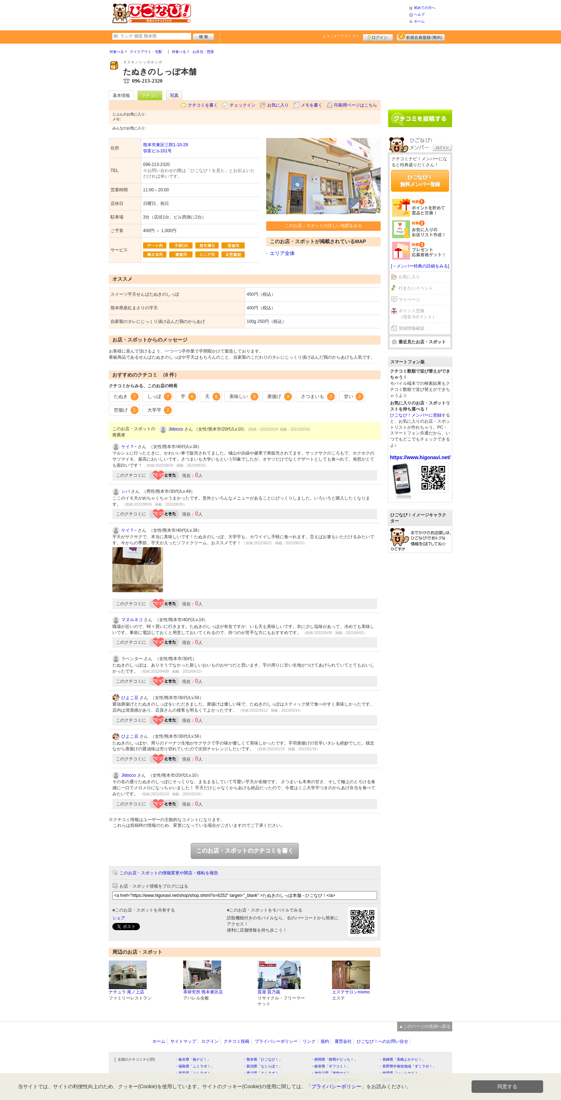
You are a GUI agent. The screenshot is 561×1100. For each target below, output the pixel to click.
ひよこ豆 (129, 697)
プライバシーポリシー (276, 1041)
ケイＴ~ (129, 446)
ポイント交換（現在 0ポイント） (417, 313)
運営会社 (343, 1041)
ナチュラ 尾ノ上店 (126, 992)
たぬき (126, 397)
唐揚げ (279, 397)
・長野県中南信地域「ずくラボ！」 (407, 1066)
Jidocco (176, 429)
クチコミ (149, 95)
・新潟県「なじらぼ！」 (262, 1066)
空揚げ (126, 410)
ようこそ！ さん (341, 36)
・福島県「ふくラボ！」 (194, 1066)
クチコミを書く (203, 105)
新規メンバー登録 (421, 36)
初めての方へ (424, 8)
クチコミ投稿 (236, 1041)
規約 (325, 1041)
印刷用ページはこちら (355, 105)
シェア (118, 917)
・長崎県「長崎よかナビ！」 (402, 1059)
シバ (125, 491)
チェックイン (242, 105)
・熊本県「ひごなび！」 (262, 1059)
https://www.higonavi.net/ (420, 457)
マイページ (409, 299)
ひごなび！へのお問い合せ (382, 1041)
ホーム (419, 21)
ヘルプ (419, 14)
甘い (354, 397)
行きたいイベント (416, 288)
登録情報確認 (411, 328)
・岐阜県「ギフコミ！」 (330, 1066)
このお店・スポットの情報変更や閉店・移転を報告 (168, 872)
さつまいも (318, 397)
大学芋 (159, 410)
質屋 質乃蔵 (269, 992)
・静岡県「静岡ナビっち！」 (334, 1059)
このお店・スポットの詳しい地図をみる (323, 225)
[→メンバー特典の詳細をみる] (420, 266)
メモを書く (311, 105)
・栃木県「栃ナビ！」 (193, 1059)
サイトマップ (183, 1041)
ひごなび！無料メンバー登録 (420, 180)
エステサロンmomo (351, 992)
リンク (309, 1041)
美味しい (244, 397)
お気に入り (278, 105)
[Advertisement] (300, 14)
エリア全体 (282, 253)
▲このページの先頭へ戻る (424, 1026)
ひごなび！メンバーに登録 (416, 415)
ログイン (378, 36)
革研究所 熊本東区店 (203, 992)
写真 (174, 95)
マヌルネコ (132, 619)
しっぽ (159, 397)
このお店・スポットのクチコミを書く (244, 851)
